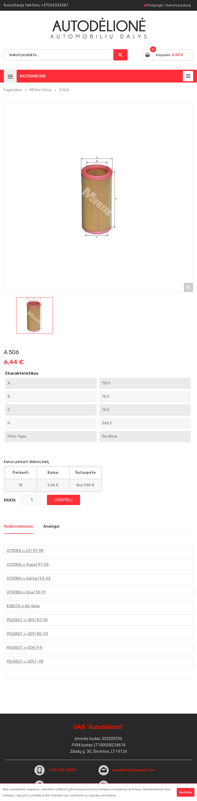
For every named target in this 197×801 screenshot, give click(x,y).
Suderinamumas (18, 526)
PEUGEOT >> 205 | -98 (25, 661)
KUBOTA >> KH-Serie (23, 606)
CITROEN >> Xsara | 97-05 (28, 564)
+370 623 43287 (62, 770)
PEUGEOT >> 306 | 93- (25, 647)
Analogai (51, 526)
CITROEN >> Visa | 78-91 (26, 592)
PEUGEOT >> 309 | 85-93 (27, 634)
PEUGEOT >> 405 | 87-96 (27, 620)
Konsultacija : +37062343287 (36, 5)
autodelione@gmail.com (133, 770)
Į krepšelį (63, 500)
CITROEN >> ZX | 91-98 (25, 551)
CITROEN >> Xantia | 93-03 (29, 578)
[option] (34, 315)
